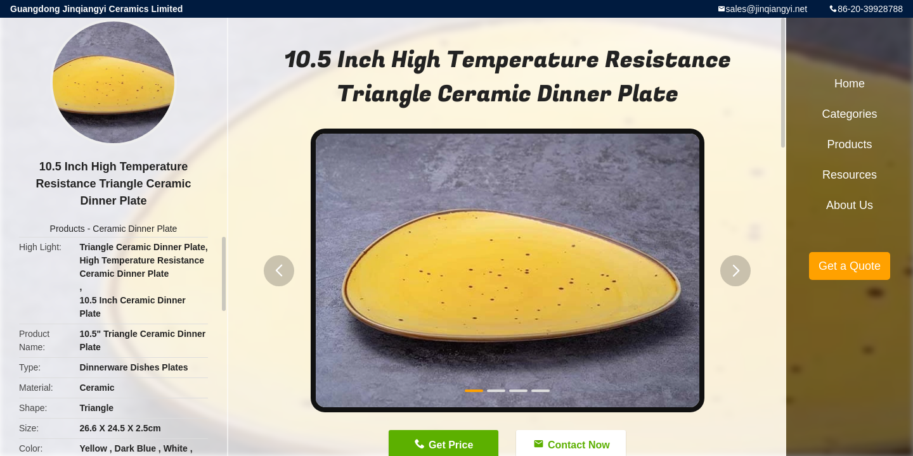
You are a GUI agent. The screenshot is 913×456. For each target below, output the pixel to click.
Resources (849, 174)
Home (849, 83)
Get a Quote (850, 266)
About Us (849, 205)
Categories (849, 114)
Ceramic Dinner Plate (135, 229)
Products (67, 229)
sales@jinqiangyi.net (767, 9)
